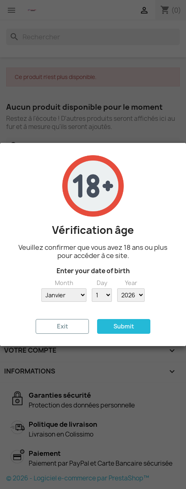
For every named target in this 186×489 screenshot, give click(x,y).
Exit (62, 326)
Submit (123, 326)
